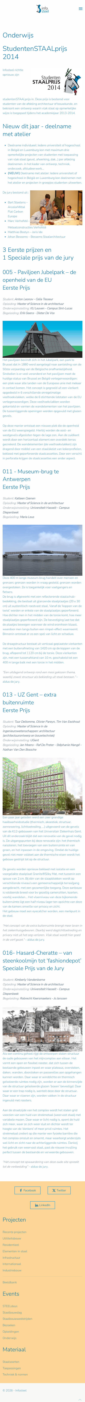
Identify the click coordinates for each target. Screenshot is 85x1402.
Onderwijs (9, 1338)
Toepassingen (12, 1368)
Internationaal (12, 1264)
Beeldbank (10, 1282)
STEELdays (10, 1306)
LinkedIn (42, 1205)
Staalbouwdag (12, 1313)
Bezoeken (9, 1325)
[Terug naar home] (42, 8)
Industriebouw (12, 1270)
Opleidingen (11, 1332)
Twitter (59, 1190)
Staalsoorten (11, 1362)
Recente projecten (14, 1232)
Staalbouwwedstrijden (17, 1319)
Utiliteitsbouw (12, 1238)
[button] (80, 8)
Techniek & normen (15, 1374)
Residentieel (11, 1245)
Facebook (27, 1190)
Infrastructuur (11, 1258)
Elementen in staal (15, 1251)
